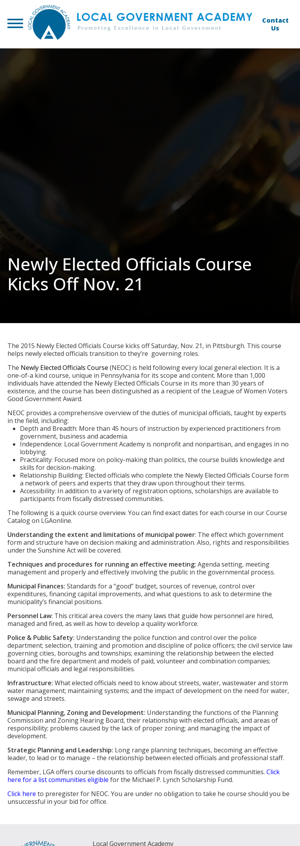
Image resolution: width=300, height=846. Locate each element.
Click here (21, 793)
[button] (15, 24)
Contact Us (275, 24)
